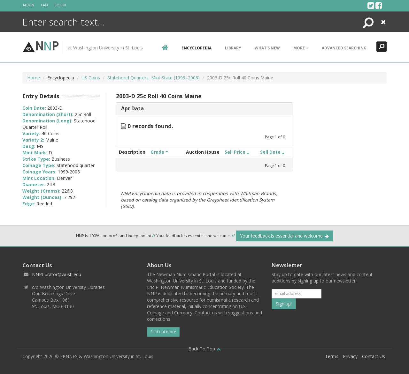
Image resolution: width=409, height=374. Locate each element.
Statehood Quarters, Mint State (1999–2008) (153, 78)
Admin (28, 5)
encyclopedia (196, 48)
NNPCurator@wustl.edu (56, 274)
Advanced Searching (344, 48)
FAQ (44, 5)
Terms (331, 356)
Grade (159, 152)
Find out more (163, 331)
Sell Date (272, 152)
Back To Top (204, 349)
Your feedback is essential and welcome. (284, 236)
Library (233, 48)
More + (300, 48)
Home (33, 78)
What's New (267, 48)
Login (60, 5)
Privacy (350, 356)
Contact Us (373, 356)
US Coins (90, 78)
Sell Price (237, 152)
